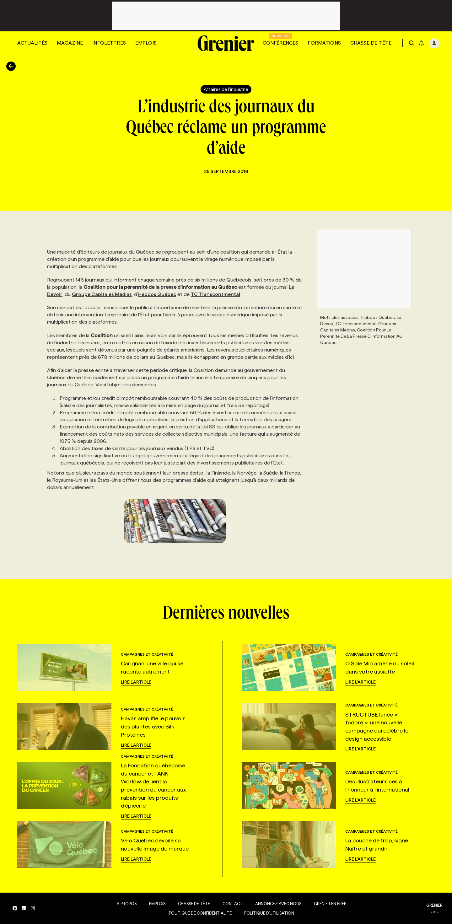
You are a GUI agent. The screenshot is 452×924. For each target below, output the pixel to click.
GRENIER (434, 905)
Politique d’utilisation (269, 913)
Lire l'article (136, 682)
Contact (233, 903)
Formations (324, 43)
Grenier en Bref (330, 903)
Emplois (146, 43)
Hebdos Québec (157, 294)
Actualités (32, 43)
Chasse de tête (370, 43)
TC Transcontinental (215, 294)
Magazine (70, 43)
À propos (127, 903)
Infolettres (109, 43)
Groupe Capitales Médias (102, 294)
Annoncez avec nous (278, 903)
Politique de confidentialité (200, 913)
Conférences (281, 43)
